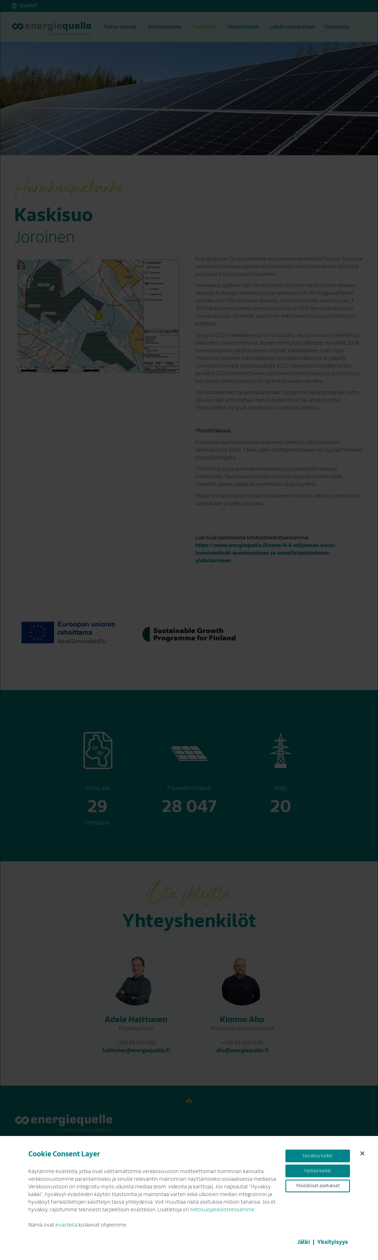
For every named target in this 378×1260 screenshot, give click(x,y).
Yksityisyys (332, 1242)
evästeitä (66, 1225)
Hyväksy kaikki (317, 1156)
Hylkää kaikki (317, 1171)
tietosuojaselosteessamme (222, 1209)
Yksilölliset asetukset (318, 1186)
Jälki (303, 1242)
